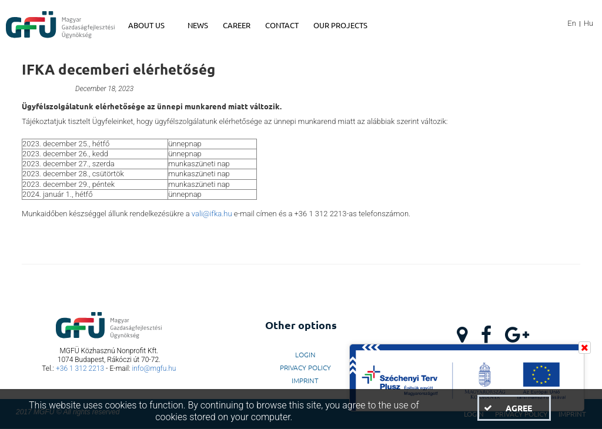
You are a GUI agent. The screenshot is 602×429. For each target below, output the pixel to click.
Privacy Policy (305, 367)
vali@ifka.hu (212, 213)
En (571, 23)
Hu (588, 23)
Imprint (305, 380)
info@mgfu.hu (154, 368)
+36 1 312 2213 (80, 368)
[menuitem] (152, 25)
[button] (513, 408)
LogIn (305, 354)
